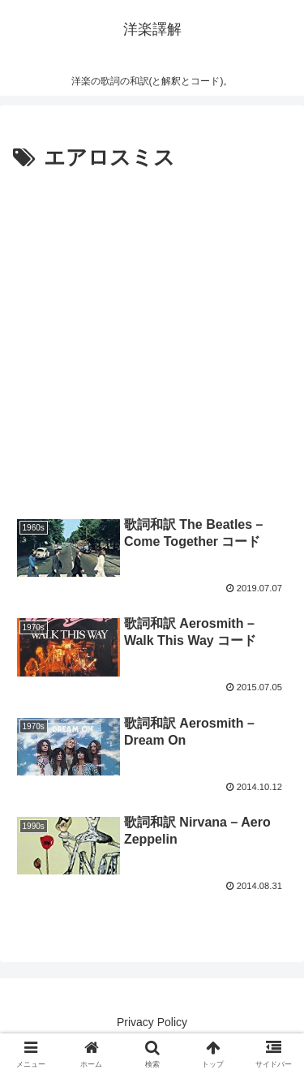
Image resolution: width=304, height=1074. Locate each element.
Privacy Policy (152, 1022)
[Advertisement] (152, 337)
